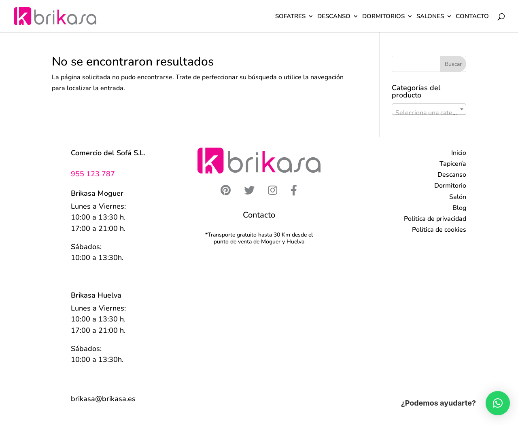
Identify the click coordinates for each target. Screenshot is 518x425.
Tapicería (452, 163)
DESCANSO (333, 16)
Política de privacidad (435, 218)
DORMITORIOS (383, 16)
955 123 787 (93, 174)
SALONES (430, 16)
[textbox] (429, 113)
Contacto (259, 214)
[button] (498, 403)
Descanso (451, 174)
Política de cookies (439, 229)
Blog (459, 207)
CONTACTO (472, 16)
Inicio (458, 152)
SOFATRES (290, 16)
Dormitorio (450, 185)
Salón (457, 196)
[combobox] (429, 109)
